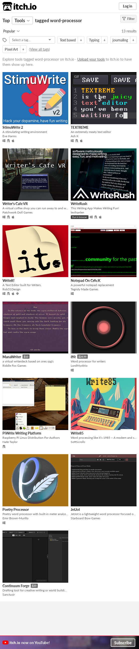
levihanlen (77, 212)
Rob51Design (11, 289)
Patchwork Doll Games (17, 212)
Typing (94, 40)
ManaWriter (11, 357)
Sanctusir (8, 594)
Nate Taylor (10, 442)
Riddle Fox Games (14, 365)
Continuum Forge (15, 586)
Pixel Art (11, 49)
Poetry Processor (15, 509)
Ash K (74, 136)
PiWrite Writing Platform (21, 433)
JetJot (75, 509)
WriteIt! (8, 280)
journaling (120, 40)
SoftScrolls (78, 442)
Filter (128, 19)
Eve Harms (9, 136)
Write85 (77, 433)
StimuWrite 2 (12, 127)
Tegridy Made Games (84, 289)
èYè (73, 357)
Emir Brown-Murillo (15, 518)
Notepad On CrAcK (85, 280)
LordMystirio (79, 365)
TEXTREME (79, 127)
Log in (127, 6)
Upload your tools (91, 59)
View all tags (39, 49)
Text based (68, 40)
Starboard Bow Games (85, 518)
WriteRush (79, 204)
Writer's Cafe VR (15, 204)
